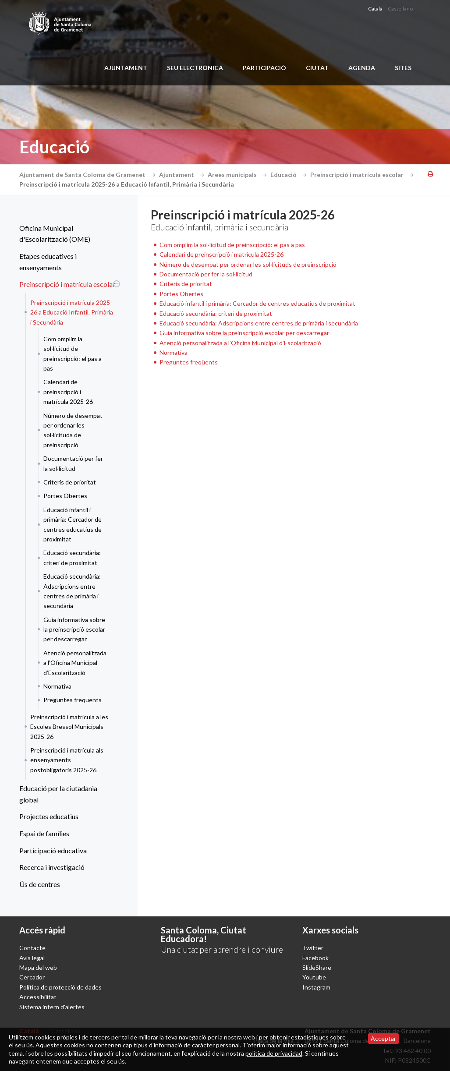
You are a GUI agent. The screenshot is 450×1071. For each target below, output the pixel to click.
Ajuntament (125, 67)
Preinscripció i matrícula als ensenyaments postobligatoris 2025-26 (66, 760)
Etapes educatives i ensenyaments (48, 262)
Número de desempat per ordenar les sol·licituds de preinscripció (73, 430)
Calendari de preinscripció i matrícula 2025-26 (68, 391)
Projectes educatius (48, 816)
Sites (403, 67)
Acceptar (383, 1038)
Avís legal (32, 957)
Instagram (316, 987)
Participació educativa (53, 850)
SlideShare (316, 967)
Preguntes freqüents (72, 699)
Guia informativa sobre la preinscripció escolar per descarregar (74, 629)
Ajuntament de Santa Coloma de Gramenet (88, 174)
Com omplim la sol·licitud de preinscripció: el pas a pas (72, 353)
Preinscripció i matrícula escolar (363, 174)
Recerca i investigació (52, 867)
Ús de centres (39, 884)
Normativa (57, 686)
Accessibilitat (38, 996)
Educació (289, 174)
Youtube (314, 977)
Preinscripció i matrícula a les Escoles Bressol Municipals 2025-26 (69, 726)
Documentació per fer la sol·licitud (73, 463)
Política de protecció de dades (60, 987)
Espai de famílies (44, 833)
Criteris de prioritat (69, 482)
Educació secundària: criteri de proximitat (72, 557)
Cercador (32, 977)
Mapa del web (38, 967)
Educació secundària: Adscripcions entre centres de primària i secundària (72, 591)
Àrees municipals (238, 174)
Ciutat (317, 67)
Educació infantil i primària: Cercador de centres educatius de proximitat (72, 524)
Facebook (315, 957)
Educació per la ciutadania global (58, 794)
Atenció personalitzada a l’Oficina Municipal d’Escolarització (74, 662)
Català (375, 8)
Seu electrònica (195, 67)
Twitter (312, 947)
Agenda (361, 67)
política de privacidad (273, 1053)
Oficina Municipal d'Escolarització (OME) (54, 234)
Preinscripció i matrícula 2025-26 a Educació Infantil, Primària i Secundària (71, 312)
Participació (264, 67)
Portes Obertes (65, 495)
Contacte (32, 947)
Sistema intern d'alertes (52, 1007)
